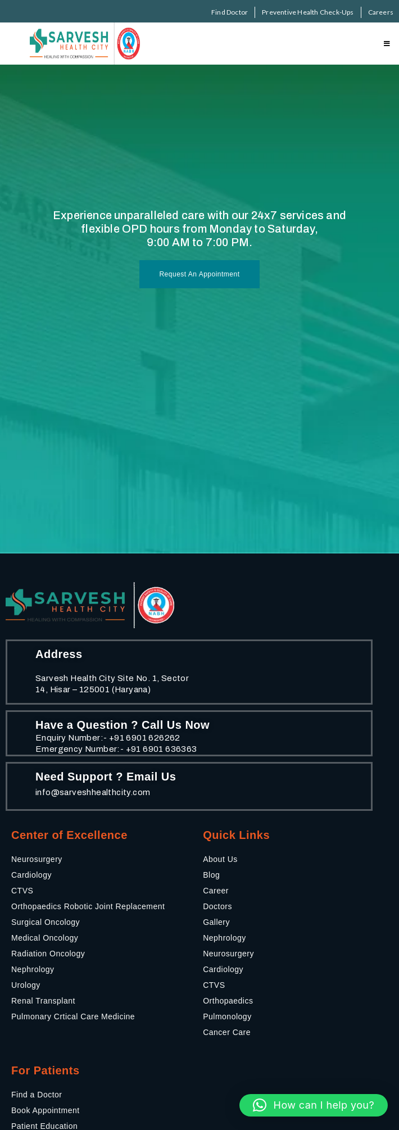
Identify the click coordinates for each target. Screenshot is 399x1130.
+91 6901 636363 (161, 749)
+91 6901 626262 (144, 737)
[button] (313, 1105)
